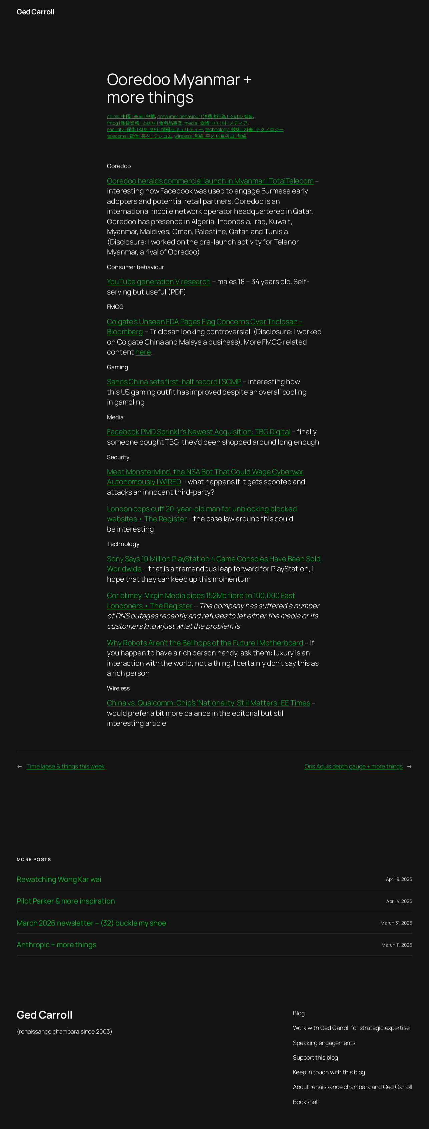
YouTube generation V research (159, 281)
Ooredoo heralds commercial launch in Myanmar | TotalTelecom (210, 181)
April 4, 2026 (399, 901)
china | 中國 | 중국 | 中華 (131, 116)
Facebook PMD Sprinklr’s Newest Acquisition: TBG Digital (199, 432)
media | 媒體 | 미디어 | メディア (216, 123)
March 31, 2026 (396, 923)
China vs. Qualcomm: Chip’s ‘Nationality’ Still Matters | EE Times (208, 703)
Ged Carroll (35, 12)
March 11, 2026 (397, 945)
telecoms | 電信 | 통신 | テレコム (139, 136)
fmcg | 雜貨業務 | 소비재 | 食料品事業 (144, 123)
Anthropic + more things (56, 945)
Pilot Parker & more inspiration (66, 901)
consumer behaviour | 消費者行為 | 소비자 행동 (205, 116)
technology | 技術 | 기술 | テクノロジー (244, 129)
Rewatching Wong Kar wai (59, 879)
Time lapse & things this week (65, 766)
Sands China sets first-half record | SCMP (174, 382)
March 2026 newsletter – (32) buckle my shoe (91, 923)
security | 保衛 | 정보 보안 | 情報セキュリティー (155, 129)
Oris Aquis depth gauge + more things (354, 766)
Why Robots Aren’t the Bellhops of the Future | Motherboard (205, 643)
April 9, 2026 (399, 879)
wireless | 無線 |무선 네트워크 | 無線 (210, 136)
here (143, 352)
